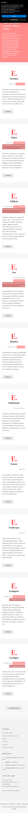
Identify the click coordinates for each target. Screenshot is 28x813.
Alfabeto (4, 739)
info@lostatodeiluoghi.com (12, 786)
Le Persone (5, 741)
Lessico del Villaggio (19, 143)
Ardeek (12, 807)
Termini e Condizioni (22, 804)
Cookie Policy (12, 804)
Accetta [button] (14, 16)
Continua (7, 111)
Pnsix (8, 807)
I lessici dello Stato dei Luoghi (10, 736)
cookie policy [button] (12, 9)
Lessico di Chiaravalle (18, 596)
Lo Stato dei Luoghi (7, 733)
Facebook (10, 790)
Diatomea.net (21, 347)
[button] (26, 2)
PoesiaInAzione (20, 84)
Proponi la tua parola (7, 747)
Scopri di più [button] (14, 19)
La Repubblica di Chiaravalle (17, 599)
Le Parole (4, 744)
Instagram (16, 790)
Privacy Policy (4, 804)
